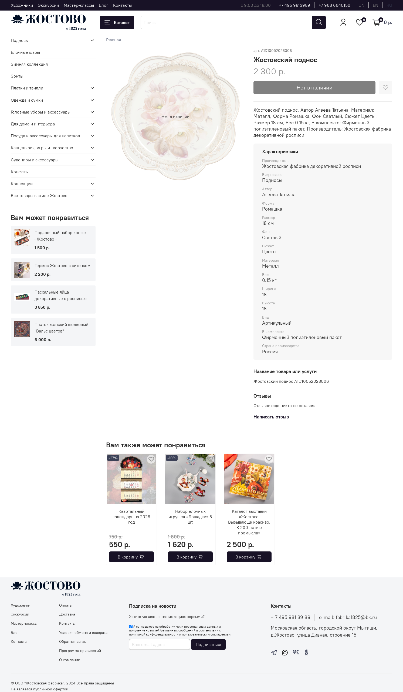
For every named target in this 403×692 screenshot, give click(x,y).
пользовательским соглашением (206, 634)
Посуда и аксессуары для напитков (45, 135)
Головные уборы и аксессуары (40, 112)
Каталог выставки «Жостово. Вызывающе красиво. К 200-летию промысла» (249, 521)
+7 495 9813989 (294, 5)
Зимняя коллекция (29, 64)
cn (361, 5)
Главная (113, 39)
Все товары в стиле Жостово (39, 195)
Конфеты (20, 171)
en (375, 5)
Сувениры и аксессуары (34, 159)
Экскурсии (48, 5)
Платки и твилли (27, 88)
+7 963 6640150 (334, 5)
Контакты (122, 5)
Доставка (67, 614)
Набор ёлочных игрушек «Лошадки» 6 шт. (190, 516)
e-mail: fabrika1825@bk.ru (348, 617)
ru (389, 5)
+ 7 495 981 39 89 (290, 617)
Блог (103, 5)
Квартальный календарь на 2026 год (131, 516)
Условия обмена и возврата (83, 632)
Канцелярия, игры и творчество (42, 147)
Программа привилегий (80, 650)
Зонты (17, 76)
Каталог (117, 22)
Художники (22, 5)
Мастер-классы (79, 5)
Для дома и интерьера (33, 124)
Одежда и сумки (27, 100)
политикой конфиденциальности (153, 634)
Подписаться (208, 644)
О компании (69, 659)
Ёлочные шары (25, 52)
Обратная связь (72, 641)
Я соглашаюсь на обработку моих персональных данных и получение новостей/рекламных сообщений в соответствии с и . (180, 630)
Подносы (20, 40)
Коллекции (22, 183)
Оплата (65, 605)
